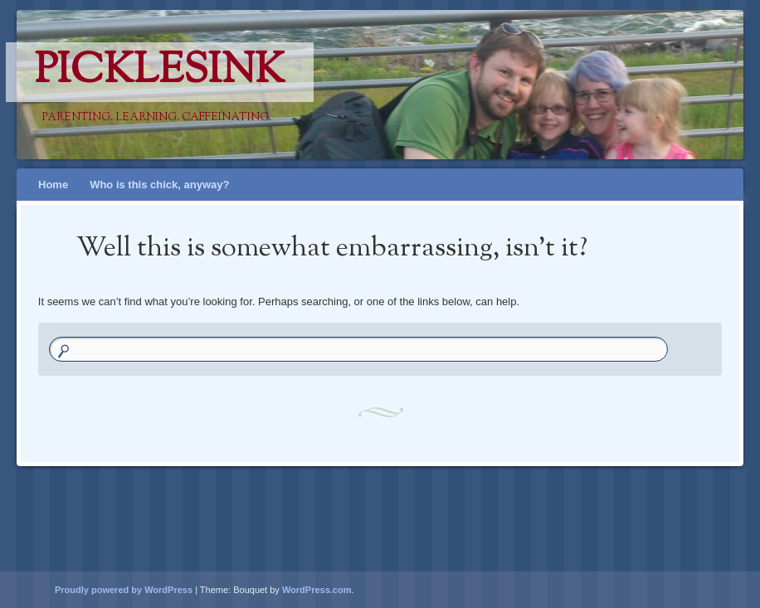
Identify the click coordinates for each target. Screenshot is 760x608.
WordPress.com (317, 590)
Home (53, 184)
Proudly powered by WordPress (123, 590)
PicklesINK (160, 72)
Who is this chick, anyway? (159, 184)
